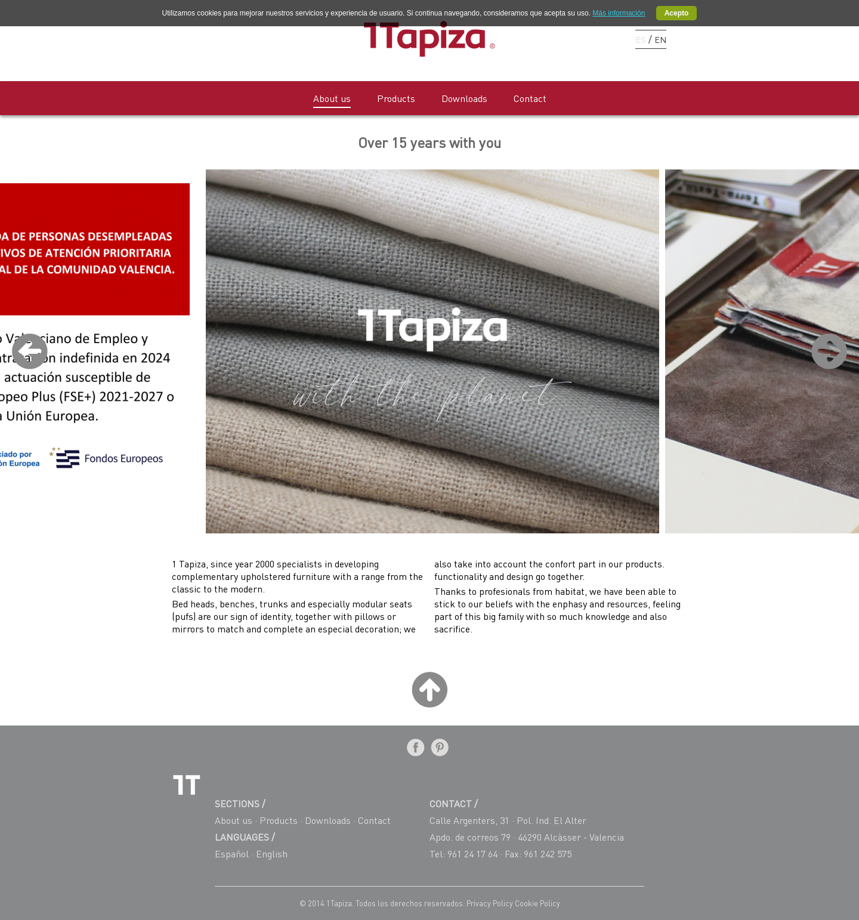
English (272, 853)
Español (232, 853)
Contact (530, 98)
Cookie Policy (537, 903)
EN (660, 39)
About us (332, 98)
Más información (618, 13)
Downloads (464, 98)
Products (396, 98)
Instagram (608, 39)
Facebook (567, 39)
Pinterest (588, 39)
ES (640, 39)
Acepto (677, 13)
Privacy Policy (490, 903)
